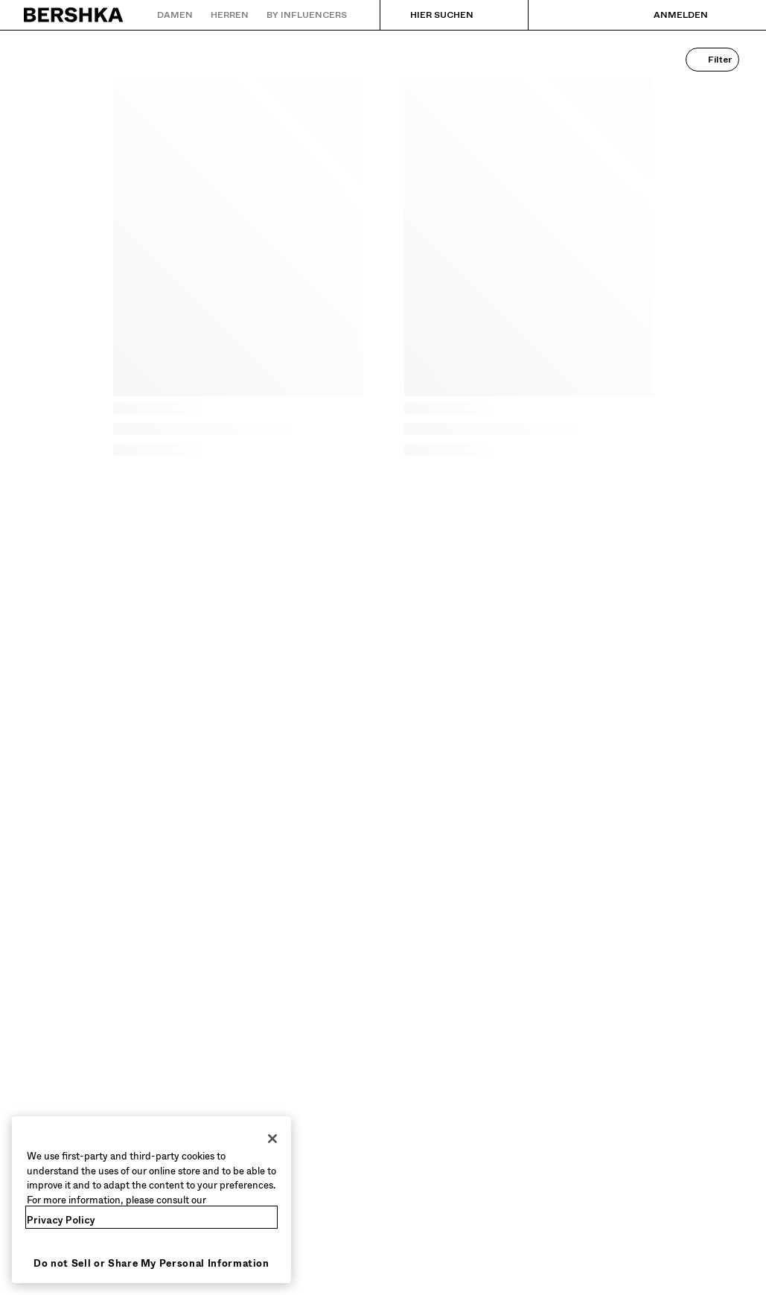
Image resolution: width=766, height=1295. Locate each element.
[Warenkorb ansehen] (731, 15)
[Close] (272, 1138)
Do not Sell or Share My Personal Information (151, 1263)
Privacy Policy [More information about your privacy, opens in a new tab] (61, 1220)
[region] (151, 1199)
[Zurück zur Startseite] (74, 15)
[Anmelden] (666, 15)
